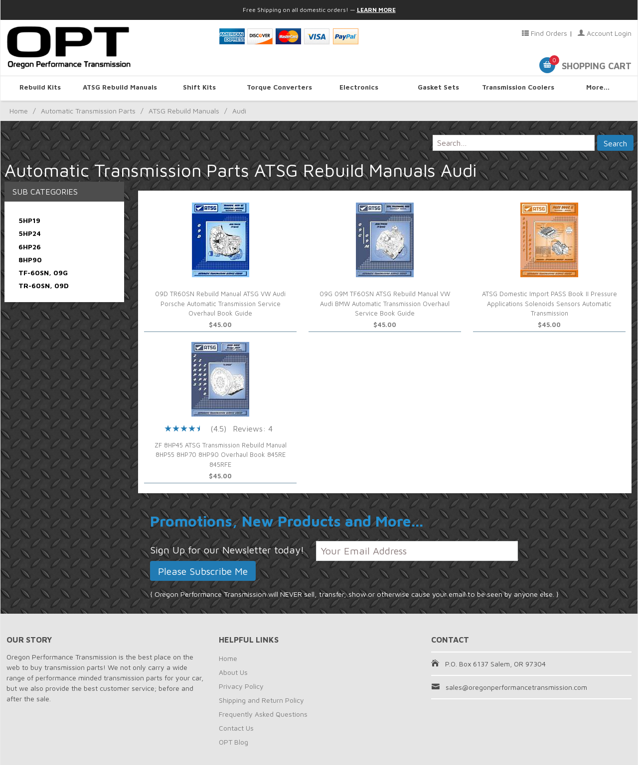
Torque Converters (279, 88)
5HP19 (29, 220)
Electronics (359, 88)
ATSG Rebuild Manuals (120, 88)
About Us (233, 672)
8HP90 (30, 259)
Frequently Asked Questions (263, 714)
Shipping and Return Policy (261, 700)
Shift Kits (199, 88)
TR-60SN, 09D (43, 285)
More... (598, 88)
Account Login (605, 33)
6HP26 (29, 246)
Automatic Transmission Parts (88, 111)
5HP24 (29, 233)
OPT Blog (233, 742)
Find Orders (544, 33)
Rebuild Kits (40, 88)
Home (18, 111)
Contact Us (236, 728)
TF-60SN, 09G (43, 272)
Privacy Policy (241, 686)
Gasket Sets (438, 88)
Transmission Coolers (517, 88)
